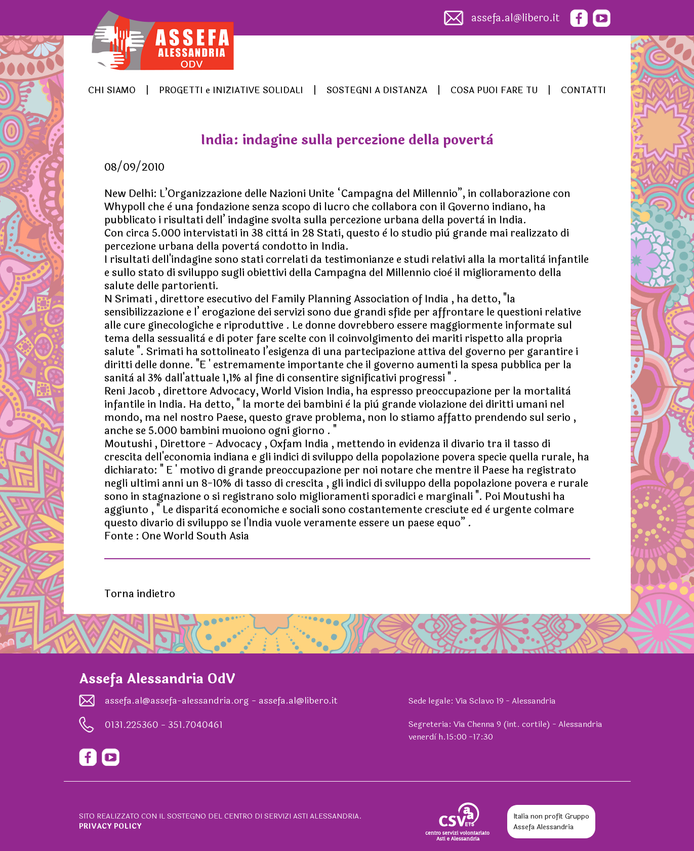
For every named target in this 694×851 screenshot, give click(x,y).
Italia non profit (538, 816)
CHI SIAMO (112, 90)
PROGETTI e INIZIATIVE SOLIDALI (231, 90)
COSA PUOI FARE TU (494, 90)
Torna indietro (139, 594)
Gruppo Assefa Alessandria (551, 821)
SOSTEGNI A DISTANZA (376, 90)
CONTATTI (583, 90)
